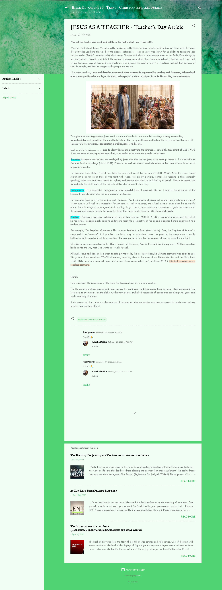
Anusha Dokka (99, 342)
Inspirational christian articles (91, 319)
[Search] (199, 8)
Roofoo (138, 576)
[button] (193, 26)
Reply (86, 355)
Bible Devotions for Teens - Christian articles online (117, 7)
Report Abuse (9, 97)
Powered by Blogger (132, 570)
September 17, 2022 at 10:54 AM (109, 332)
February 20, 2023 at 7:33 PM (120, 342)
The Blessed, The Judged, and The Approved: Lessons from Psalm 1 (109, 455)
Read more (188, 481)
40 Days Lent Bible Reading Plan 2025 (93, 490)
